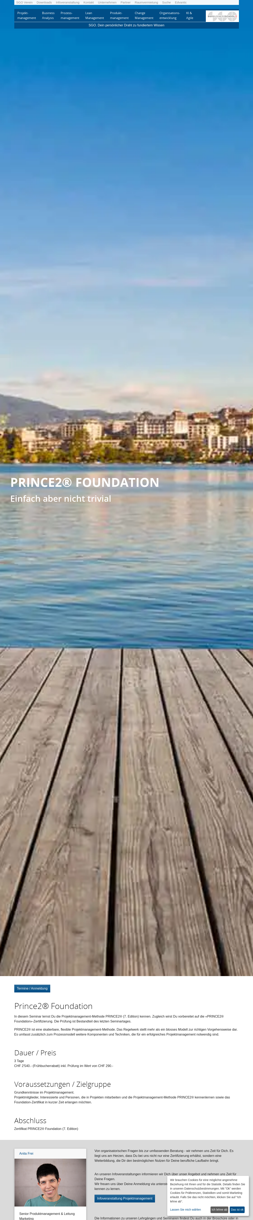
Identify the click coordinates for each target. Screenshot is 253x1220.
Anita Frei (26, 1153)
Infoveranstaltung (67, 2)
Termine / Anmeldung (32, 988)
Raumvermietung (146, 2)
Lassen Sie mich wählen (185, 1209)
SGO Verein (24, 2)
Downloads (44, 2)
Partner (126, 2)
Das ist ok (237, 1209)
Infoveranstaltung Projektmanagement (124, 1198)
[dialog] (208, 1196)
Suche (166, 2)
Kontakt (89, 2)
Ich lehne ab (219, 1209)
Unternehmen (107, 2)
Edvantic (181, 2)
